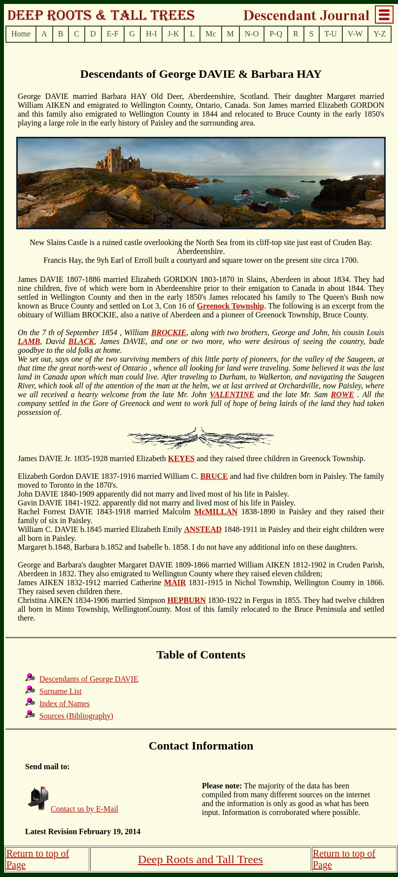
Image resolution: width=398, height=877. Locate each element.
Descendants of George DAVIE (88, 679)
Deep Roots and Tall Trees (200, 859)
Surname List (60, 691)
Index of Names (64, 703)
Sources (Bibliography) (76, 716)
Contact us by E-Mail (84, 809)
